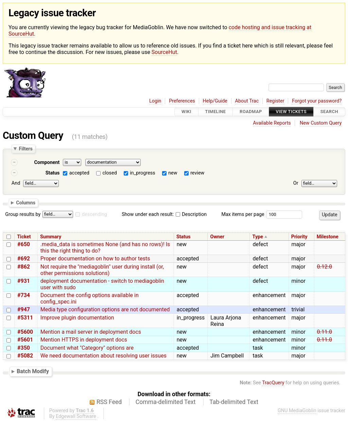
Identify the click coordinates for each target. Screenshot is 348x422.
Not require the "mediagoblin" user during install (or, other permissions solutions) (102, 269)
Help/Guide (215, 101)
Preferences (182, 101)
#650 (23, 244)
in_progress (142, 173)
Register (275, 101)
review (197, 173)
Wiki (186, 111)
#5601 (25, 339)
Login (155, 101)
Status (53, 173)
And (16, 183)
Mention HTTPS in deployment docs (83, 339)
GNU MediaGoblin (297, 411)
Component (46, 162)
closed (109, 173)
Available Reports (272, 123)
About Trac (247, 101)
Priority (299, 237)
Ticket (24, 237)
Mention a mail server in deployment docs (90, 332)
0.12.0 (324, 266)
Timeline (215, 111)
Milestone (327, 237)
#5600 (25, 332)
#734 (23, 295)
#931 (23, 281)
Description (191, 214)
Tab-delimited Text (233, 402)
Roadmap (251, 111)
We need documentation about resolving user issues (103, 355)
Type (258, 237)
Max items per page (242, 214)
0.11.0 (324, 332)
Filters (25, 148)
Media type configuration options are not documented (105, 309)
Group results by (22, 214)
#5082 (25, 355)
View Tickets (291, 111)
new (172, 173)
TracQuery (273, 383)
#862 (23, 266)
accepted (79, 173)
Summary (50, 237)
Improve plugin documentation (77, 317)
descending (94, 214)
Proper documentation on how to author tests (95, 258)
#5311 (25, 317)
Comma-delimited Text (166, 402)
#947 (23, 309)
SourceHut (164, 52)
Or (295, 183)
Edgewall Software (76, 416)
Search (329, 111)
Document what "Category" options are (87, 348)
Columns (25, 202)
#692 (23, 258)
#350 (23, 348)
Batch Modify (33, 371)
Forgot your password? (317, 101)
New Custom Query (321, 123)
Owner (217, 237)
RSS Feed (109, 402)
